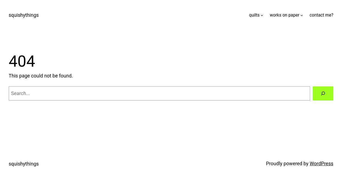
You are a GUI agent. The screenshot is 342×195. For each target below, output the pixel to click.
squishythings (24, 15)
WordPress (321, 163)
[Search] (323, 93)
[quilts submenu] (262, 15)
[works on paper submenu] (301, 15)
